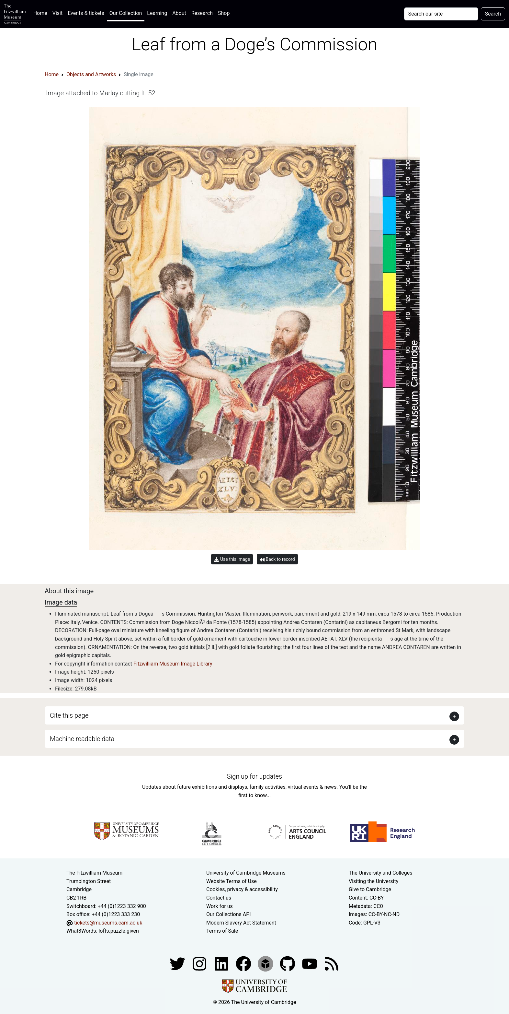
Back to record (277, 559)
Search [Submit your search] (493, 14)
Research (202, 13)
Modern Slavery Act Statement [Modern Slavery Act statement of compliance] (241, 923)
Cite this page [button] (69, 715)
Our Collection (125, 13)
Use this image (232, 559)
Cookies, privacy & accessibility (242, 889)
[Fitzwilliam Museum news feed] (331, 963)
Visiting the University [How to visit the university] (373, 881)
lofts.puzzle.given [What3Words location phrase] (118, 931)
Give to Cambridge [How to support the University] (370, 889)
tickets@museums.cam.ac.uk (108, 923)
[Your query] (441, 13)
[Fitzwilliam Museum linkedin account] (244, 963)
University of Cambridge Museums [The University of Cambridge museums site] (246, 873)
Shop (224, 13)
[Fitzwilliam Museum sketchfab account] (266, 963)
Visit (57, 13)
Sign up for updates (254, 776)
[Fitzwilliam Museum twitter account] (178, 963)
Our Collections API (228, 914)
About (179, 13)
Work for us (219, 906)
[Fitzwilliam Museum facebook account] (222, 963)
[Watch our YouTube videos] (310, 963)
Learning (157, 13)
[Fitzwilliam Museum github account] (288, 963)
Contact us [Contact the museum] (218, 898)
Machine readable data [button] (82, 739)
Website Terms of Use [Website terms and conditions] (231, 881)
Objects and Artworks (91, 74)
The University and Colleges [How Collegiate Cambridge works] (380, 873)
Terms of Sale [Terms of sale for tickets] (222, 931)
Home (41, 12)
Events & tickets (86, 13)
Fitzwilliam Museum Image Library (172, 664)
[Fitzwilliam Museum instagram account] (200, 963)
